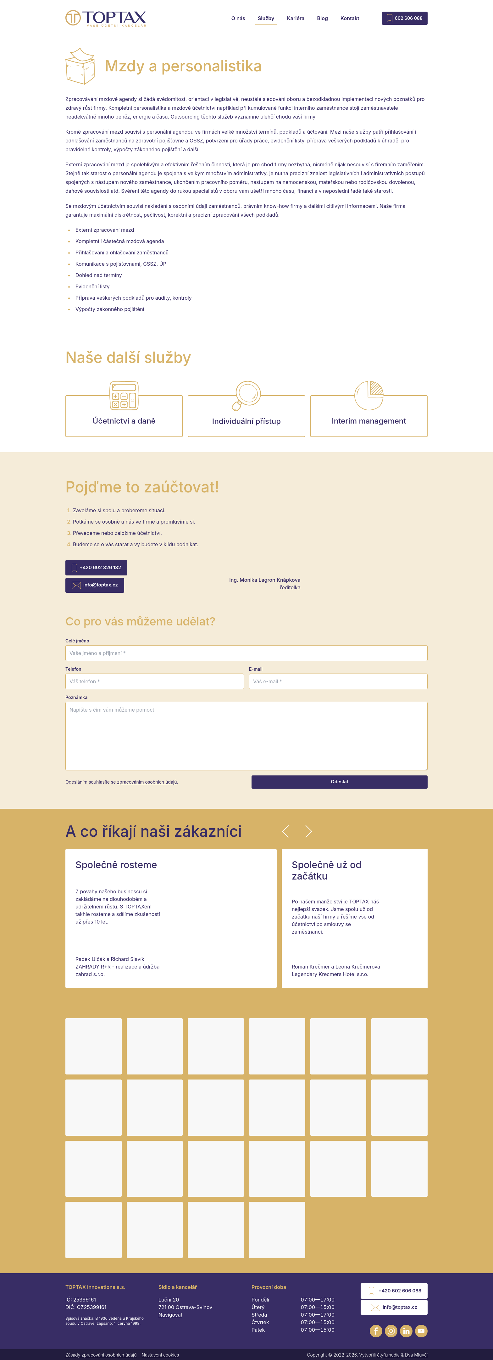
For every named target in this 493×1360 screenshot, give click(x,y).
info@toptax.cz (92, 588)
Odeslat (339, 786)
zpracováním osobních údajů (147, 786)
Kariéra (295, 18)
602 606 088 (405, 18)
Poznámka (76, 701)
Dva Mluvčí (416, 1354)
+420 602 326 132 (93, 573)
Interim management (369, 414)
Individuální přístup (246, 414)
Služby (266, 18)
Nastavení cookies (160, 1354)
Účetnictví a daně (124, 414)
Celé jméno (77, 644)
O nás (238, 18)
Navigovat (170, 1319)
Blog (322, 18)
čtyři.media (388, 1354)
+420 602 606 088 (396, 1294)
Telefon (73, 673)
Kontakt (350, 18)
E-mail (256, 673)
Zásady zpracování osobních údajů (101, 1354)
